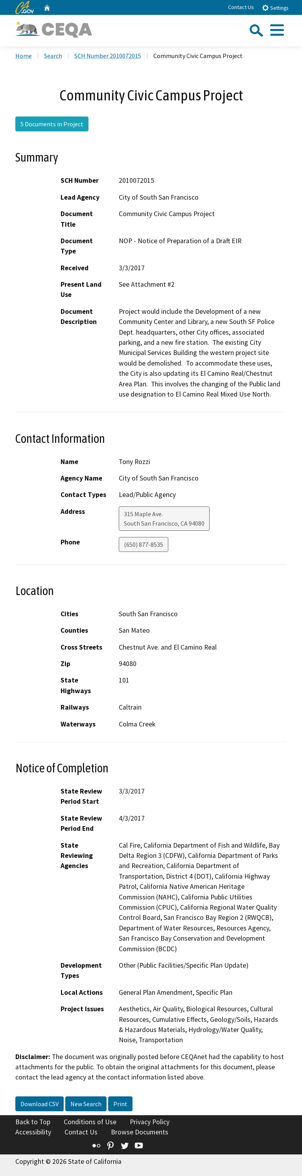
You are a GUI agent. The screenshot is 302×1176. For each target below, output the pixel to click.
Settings (275, 7)
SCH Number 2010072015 (107, 56)
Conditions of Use (90, 1122)
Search (53, 56)
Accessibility (33, 1132)
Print (120, 1104)
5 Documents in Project (51, 124)
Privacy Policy (149, 1122)
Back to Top (32, 1122)
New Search (85, 1104)
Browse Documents (139, 1132)
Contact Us (241, 7)
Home (23, 56)
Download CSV (39, 1104)
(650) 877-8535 (143, 544)
